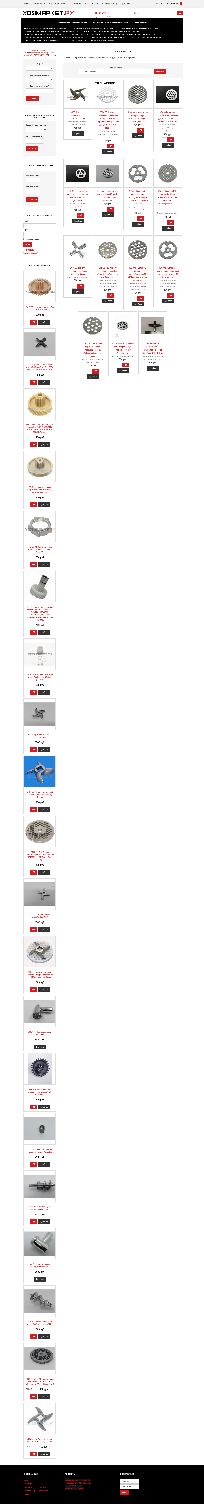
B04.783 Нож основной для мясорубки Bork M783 (40, 915)
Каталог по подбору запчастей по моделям (45, 28)
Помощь (93, 3)
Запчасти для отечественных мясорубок (93, 28)
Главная (26, 3)
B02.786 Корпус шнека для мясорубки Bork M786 (40, 1265)
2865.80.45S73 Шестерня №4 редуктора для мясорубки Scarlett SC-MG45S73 (40, 1092)
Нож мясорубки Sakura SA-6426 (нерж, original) (40, 736)
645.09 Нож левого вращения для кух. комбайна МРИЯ (77, 115)
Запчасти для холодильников (146, 37)
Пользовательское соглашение (35, 1487)
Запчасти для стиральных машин (108, 37)
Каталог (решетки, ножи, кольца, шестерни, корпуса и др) (111, 31)
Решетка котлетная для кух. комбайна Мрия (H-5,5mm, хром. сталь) (107, 194)
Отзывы (26, 1494)
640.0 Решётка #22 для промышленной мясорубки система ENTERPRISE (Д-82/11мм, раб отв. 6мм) (40, 856)
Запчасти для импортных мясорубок (140, 28)
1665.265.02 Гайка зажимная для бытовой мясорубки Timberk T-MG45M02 (39, 549)
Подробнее (78, 133)
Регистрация (28, 250)
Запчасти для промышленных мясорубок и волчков (50, 31)
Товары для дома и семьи (101, 40)
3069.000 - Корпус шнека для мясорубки (39, 1033)
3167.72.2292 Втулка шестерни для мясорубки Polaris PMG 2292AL (40, 1150)
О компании (38, 3)
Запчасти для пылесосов (72, 37)
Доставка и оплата (77, 3)
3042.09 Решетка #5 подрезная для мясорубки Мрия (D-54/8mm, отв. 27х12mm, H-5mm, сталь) (138, 197)
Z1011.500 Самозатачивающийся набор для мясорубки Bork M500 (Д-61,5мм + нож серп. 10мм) (40, 974)
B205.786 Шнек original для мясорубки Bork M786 (39, 1208)
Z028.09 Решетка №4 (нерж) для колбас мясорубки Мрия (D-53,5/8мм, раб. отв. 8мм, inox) (92, 349)
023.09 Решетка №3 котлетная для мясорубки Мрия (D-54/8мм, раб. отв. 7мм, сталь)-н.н (138, 274)
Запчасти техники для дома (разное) (41, 40)
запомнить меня (32, 239)
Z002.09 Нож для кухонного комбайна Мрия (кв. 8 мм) (78, 271)
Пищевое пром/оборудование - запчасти (44, 34)
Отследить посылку (109, 3)
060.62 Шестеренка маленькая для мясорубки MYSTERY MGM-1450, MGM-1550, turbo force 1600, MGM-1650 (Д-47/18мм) (39, 428)
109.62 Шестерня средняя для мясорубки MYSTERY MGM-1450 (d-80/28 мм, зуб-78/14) (39, 490)
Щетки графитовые (77, 40)
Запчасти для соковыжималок (40, 37)
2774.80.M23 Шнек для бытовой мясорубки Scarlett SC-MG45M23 (39, 1322)
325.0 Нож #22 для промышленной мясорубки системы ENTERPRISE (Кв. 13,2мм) (40, 794)
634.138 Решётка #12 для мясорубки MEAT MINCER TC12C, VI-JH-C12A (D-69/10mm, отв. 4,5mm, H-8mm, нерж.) (40, 1381)
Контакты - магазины (57, 3)
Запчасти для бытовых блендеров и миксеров (133, 34)
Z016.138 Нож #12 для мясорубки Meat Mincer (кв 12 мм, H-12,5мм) (39, 1440)
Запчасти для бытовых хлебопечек (87, 34)
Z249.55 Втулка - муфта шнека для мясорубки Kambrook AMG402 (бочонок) (40, 677)
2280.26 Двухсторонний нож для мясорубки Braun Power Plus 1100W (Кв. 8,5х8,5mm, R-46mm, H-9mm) (39, 367)
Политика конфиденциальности (35, 1490)
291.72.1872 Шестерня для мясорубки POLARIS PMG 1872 (40, 308)
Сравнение (126, 3)
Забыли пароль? (30, 253)
